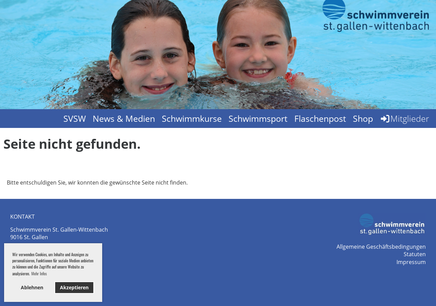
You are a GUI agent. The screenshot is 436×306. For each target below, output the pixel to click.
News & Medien (124, 118)
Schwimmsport (258, 118)
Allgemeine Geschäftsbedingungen (381, 246)
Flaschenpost (320, 118)
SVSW (74, 118)
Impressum (411, 262)
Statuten (415, 254)
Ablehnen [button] (32, 287)
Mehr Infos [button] (39, 273)
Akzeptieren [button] (74, 287)
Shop (363, 118)
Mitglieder (404, 118)
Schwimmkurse (192, 118)
